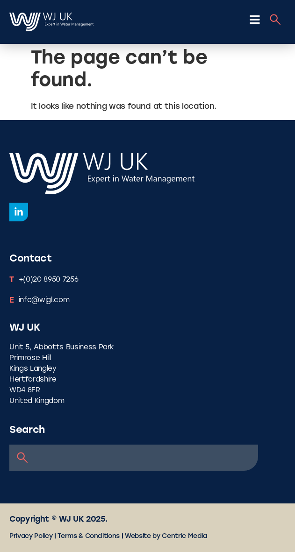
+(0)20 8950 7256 (49, 279)
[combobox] (133, 458)
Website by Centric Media (166, 536)
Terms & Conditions (89, 536)
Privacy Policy (30, 536)
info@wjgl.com (44, 300)
